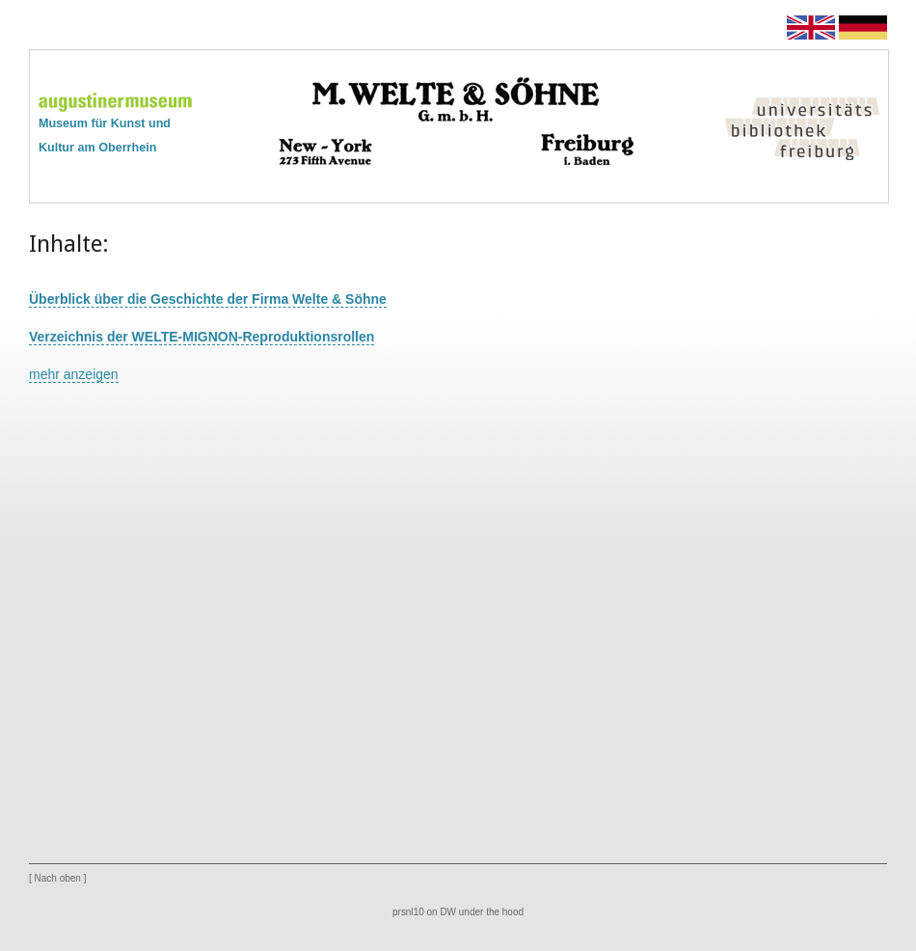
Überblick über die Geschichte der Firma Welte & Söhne (208, 299)
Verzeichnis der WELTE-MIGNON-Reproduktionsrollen (201, 336)
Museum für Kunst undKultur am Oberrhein (116, 124)
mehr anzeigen (74, 374)
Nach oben (58, 878)
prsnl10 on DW (424, 912)
